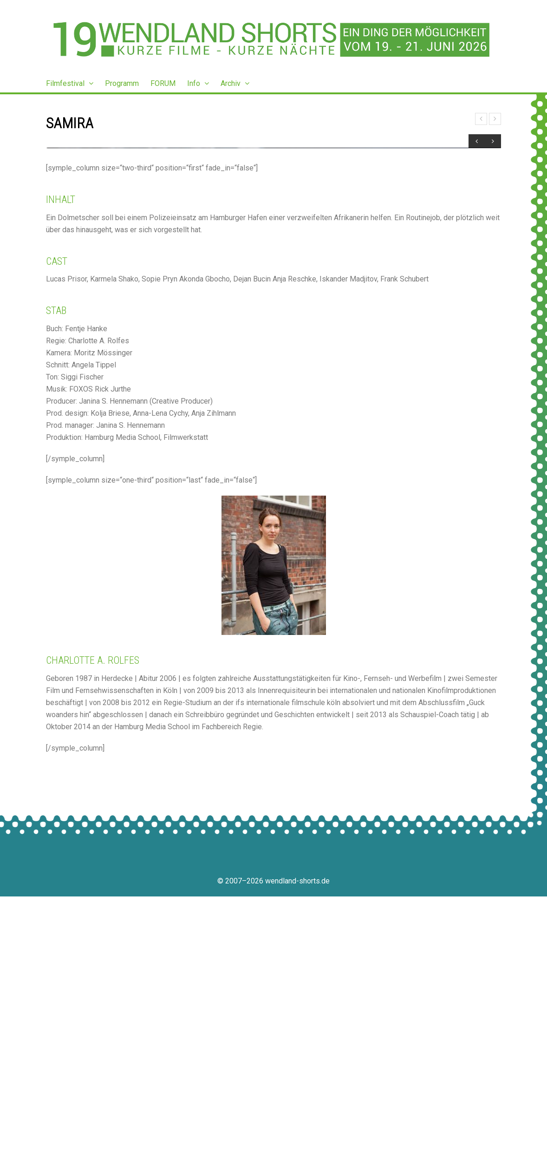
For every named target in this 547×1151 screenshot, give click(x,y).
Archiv (235, 83)
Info (198, 83)
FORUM (163, 83)
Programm (122, 83)
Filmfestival (69, 83)
